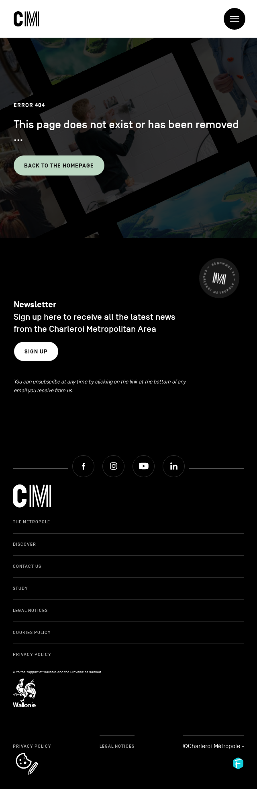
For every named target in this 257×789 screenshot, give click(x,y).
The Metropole (31, 522)
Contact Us (27, 566)
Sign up (36, 351)
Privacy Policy (32, 654)
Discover (24, 544)
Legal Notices (30, 610)
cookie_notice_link (37, 753)
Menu (237, 19)
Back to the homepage (59, 165)
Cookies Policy (32, 632)
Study (20, 588)
